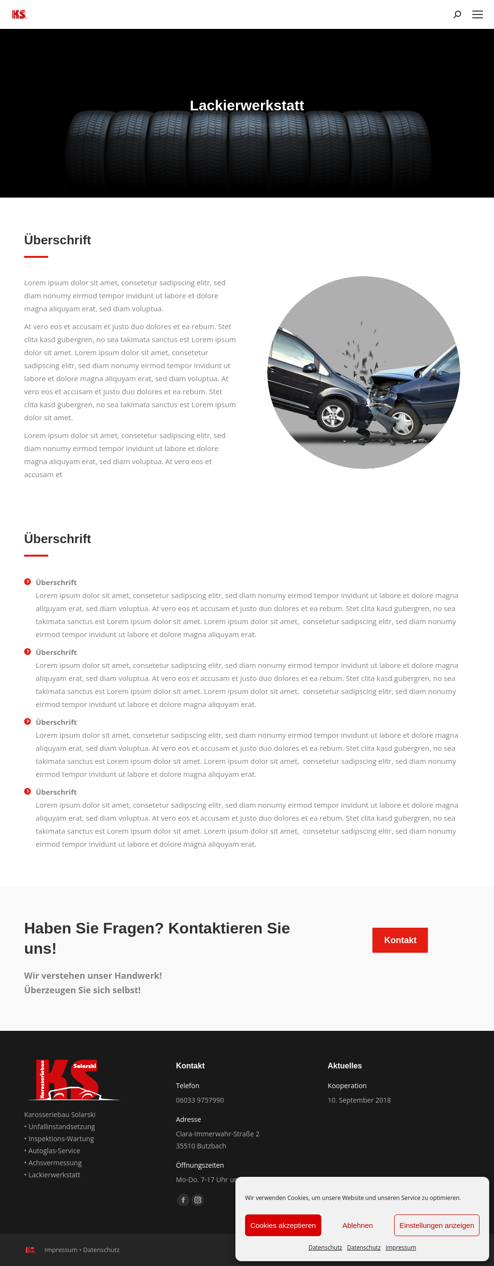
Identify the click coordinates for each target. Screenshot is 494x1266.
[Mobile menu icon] (477, 14)
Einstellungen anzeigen (436, 1225)
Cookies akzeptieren (283, 1225)
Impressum (400, 1247)
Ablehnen (358, 1225)
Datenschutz (325, 1247)
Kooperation (347, 1085)
